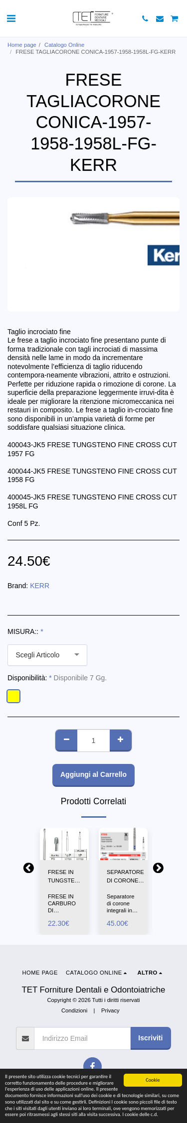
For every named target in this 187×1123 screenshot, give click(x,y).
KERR (39, 586)
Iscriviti (150, 1038)
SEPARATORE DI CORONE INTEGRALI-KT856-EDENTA (125, 877)
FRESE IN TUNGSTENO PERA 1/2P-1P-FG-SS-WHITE (65, 877)
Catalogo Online (64, 45)
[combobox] (47, 655)
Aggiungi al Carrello (93, 774)
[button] (10, 18)
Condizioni (74, 1010)
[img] (64, 844)
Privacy (110, 1010)
